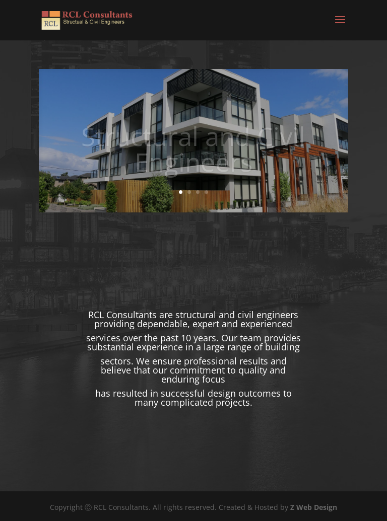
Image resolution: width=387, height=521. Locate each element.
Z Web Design (313, 507)
